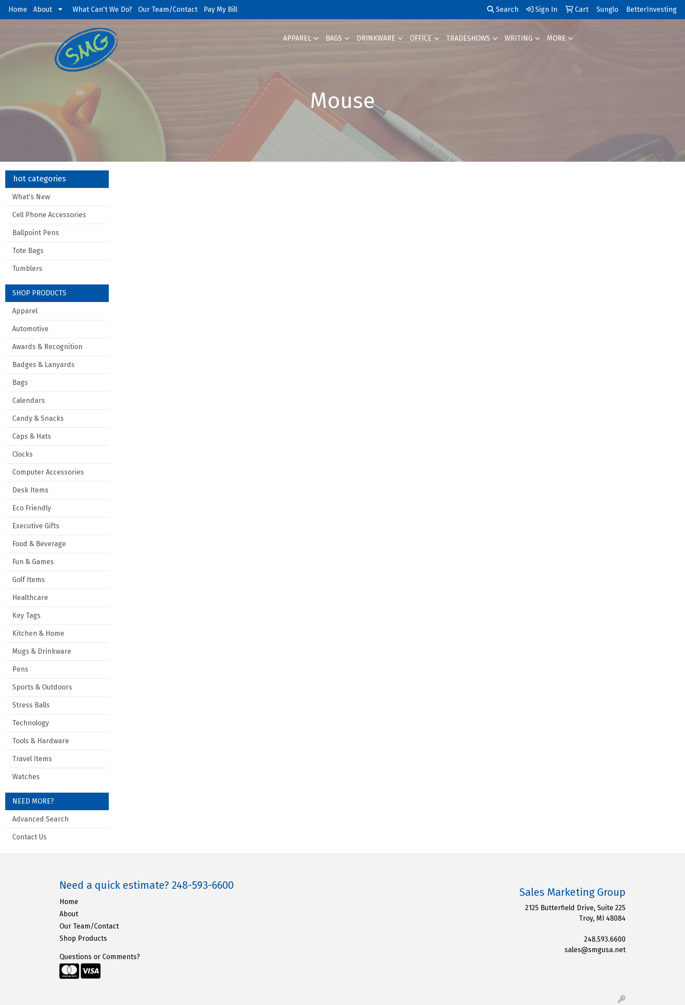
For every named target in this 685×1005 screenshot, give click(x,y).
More (556, 38)
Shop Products (83, 938)
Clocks (22, 454)
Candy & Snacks (38, 418)
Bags (333, 38)
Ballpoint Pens (35, 233)
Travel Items (32, 759)
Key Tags (26, 615)
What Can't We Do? (102, 9)
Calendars (28, 400)
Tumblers (27, 268)
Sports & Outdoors (42, 687)
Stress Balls (31, 705)
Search (503, 9)
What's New (31, 197)
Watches (26, 777)
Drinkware (375, 38)
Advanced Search (40, 819)
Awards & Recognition (47, 347)
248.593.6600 (605, 939)
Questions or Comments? (99, 957)
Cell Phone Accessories (49, 215)
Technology (30, 723)
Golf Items (28, 579)
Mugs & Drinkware (41, 651)
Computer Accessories (48, 472)
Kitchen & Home (38, 633)
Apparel (297, 38)
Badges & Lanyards (43, 364)
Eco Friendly (31, 508)
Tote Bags (28, 250)
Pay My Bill (220, 9)
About (42, 9)
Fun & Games (33, 562)
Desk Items (30, 490)
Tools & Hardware (40, 741)
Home (17, 9)
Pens (20, 669)
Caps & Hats (31, 436)
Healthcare (30, 597)
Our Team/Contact (167, 9)
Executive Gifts (35, 526)
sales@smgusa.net (595, 950)
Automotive (30, 329)
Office (421, 38)
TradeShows (468, 38)
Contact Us (29, 837)
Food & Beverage (39, 544)
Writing (519, 38)
